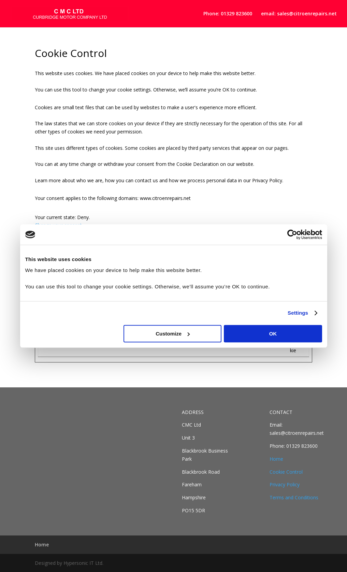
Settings (298, 313)
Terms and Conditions (294, 497)
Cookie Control (286, 472)
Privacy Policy (285, 484)
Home (276, 459)
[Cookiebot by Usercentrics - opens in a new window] (292, 234)
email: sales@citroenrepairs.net (299, 14)
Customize (173, 334)
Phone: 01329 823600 (227, 14)
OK (273, 334)
